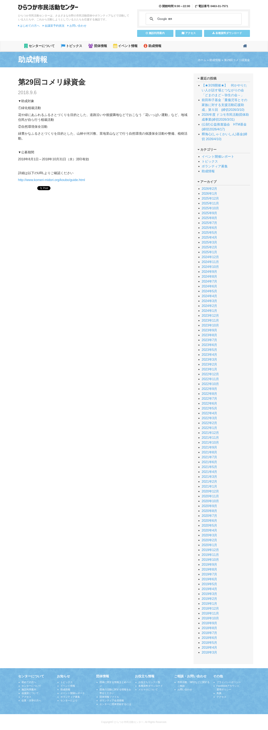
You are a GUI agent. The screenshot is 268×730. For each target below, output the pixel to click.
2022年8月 (209, 393)
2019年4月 (209, 589)
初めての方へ (29, 682)
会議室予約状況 (54, 25)
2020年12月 (210, 491)
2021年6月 (209, 462)
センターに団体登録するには (115, 704)
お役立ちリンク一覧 (149, 682)
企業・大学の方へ (31, 700)
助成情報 (152, 46)
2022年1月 (209, 428)
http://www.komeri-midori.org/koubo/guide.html (51, 180)
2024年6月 (209, 286)
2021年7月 (209, 457)
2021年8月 (209, 452)
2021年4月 (209, 472)
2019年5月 (209, 584)
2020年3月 (209, 535)
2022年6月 (209, 403)
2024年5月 (209, 291)
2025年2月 (209, 247)
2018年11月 (210, 613)
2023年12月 (210, 315)
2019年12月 (210, 550)
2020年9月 (209, 506)
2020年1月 (209, 545)
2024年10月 (210, 266)
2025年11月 (210, 203)
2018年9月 (209, 623)
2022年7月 (209, 398)
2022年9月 (209, 389)
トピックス (71, 46)
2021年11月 (210, 437)
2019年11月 (210, 555)
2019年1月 (209, 603)
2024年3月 (209, 301)
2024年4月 (209, 296)
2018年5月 (209, 642)
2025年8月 (209, 218)
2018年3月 (209, 652)
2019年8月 (209, 569)
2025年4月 (209, 237)
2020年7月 (209, 515)
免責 (219, 693)
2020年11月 (210, 496)
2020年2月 (209, 540)
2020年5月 (209, 525)
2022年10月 (210, 384)
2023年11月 (210, 320)
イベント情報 (125, 46)
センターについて (39, 46)
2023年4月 (209, 354)
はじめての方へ (29, 25)
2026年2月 (209, 188)
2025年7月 (209, 223)
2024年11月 (210, 262)
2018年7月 (209, 633)
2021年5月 (209, 467)
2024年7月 (209, 281)
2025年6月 (209, 227)
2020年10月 (210, 501)
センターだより (69, 700)
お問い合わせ (77, 25)
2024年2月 (209, 306)
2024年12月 (210, 257)
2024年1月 (209, 310)
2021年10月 (210, 442)
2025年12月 (210, 198)
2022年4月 (209, 413)
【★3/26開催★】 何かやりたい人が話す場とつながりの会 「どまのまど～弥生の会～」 (228, 90)
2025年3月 (209, 242)
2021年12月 (210, 432)
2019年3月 (209, 594)
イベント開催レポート (218, 156)
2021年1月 (209, 486)
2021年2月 (209, 481)
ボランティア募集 (215, 166)
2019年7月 (209, 574)
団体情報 (97, 46)
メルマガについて (148, 689)
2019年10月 (210, 559)
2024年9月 (209, 271)
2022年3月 (209, 418)
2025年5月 (209, 232)
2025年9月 (209, 213)
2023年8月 (209, 335)
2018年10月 (210, 618)
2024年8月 (209, 276)
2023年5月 (209, 349)
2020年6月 (209, 520)
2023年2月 (209, 364)
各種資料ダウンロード (150, 685)
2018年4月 (209, 647)
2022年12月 (210, 374)
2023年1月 (209, 369)
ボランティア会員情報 (112, 700)
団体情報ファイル (109, 696)
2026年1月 (209, 193)
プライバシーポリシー (229, 682)
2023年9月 (209, 330)
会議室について (30, 693)
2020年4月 (209, 530)
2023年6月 (209, 345)
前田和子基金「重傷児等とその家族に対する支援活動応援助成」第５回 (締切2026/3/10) (224, 104)
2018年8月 (209, 628)
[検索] (193, 18)
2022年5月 (209, 408)
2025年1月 (209, 252)
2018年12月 (210, 608)
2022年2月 (209, 423)
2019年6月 (209, 579)
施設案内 (155, 33)
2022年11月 (210, 379)
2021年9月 (209, 447)
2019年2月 (209, 598)
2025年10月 (210, 208)
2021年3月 (209, 476)
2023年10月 (210, 325)
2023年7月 (209, 340)
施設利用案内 (29, 689)
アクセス (189, 33)
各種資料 (227, 33)
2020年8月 (209, 511)
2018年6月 (209, 637)
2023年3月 (209, 359)
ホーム (202, 60)
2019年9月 (209, 564)
